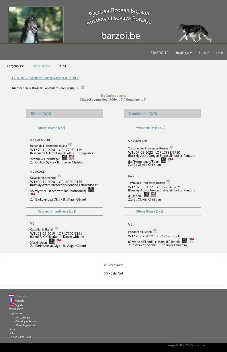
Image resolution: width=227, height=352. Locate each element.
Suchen (204, 53)
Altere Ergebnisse (25, 325)
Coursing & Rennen (26, 321)
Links (219, 53)
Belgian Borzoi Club (20, 336)
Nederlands (21, 296)
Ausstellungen (41, 66)
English (19, 305)
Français (19, 300)
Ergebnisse (183, 52)
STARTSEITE (159, 53)
